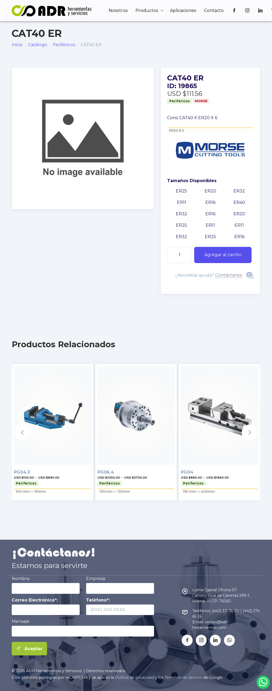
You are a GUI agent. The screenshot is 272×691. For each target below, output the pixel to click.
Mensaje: (21, 621)
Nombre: (21, 578)
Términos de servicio (183, 677)
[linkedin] (215, 640)
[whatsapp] (229, 640)
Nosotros (118, 10)
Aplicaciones (183, 10)
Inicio (17, 44)
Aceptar (29, 649)
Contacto (214, 10)
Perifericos (64, 44)
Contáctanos (228, 275)
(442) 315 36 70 (225, 610)
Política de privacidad (134, 677)
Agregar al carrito (222, 254)
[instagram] (201, 640)
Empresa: (96, 578)
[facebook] (187, 640)
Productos (146, 10)
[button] (250, 432)
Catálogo (37, 44)
